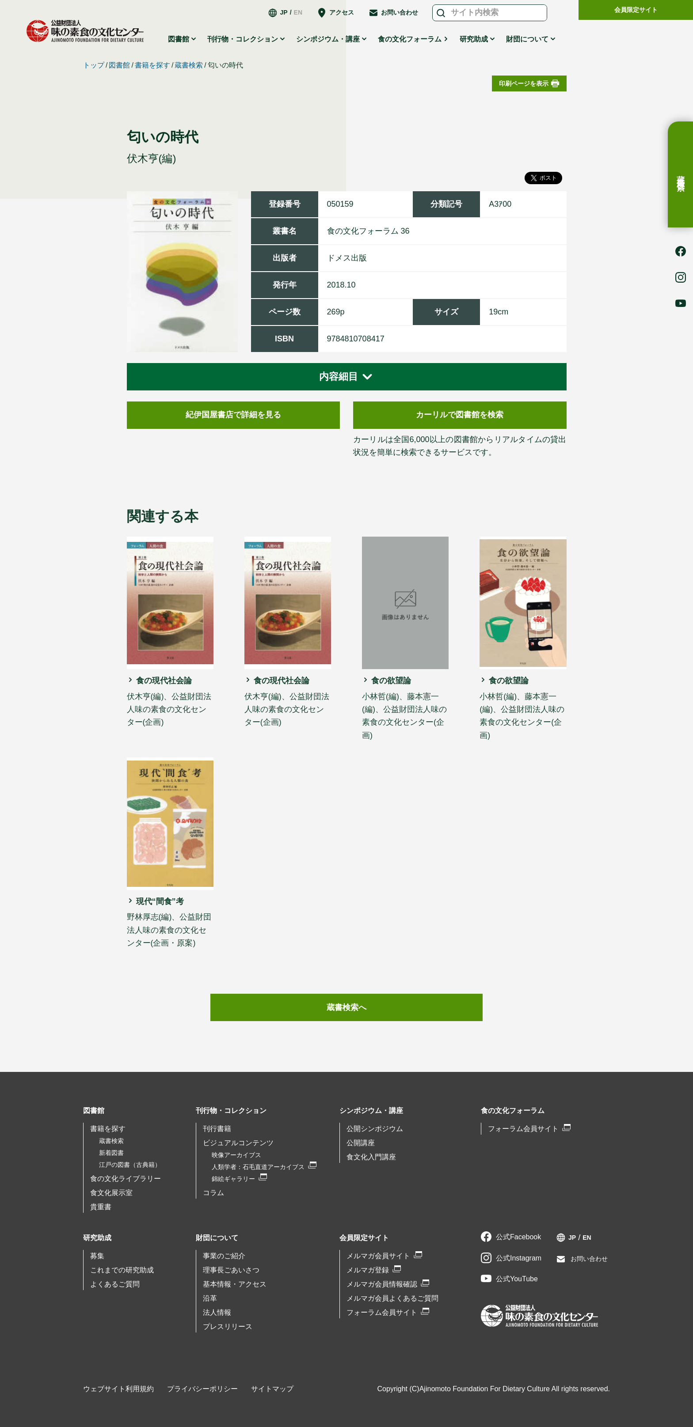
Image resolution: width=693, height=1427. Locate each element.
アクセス (341, 12)
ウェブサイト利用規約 (118, 1389)
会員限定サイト (636, 9)
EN (298, 12)
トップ (93, 65)
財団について (527, 39)
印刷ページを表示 (523, 83)
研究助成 (474, 39)
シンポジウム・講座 (328, 39)
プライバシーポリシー (202, 1389)
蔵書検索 (680, 174)
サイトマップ (272, 1389)
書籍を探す (152, 65)
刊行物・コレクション (242, 39)
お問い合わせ (399, 12)
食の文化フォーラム (410, 39)
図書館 (178, 39)
